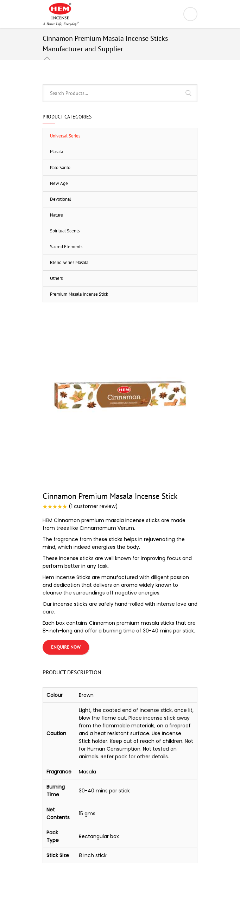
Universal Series (65, 136)
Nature (56, 215)
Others (56, 278)
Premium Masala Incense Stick (79, 294)
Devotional (60, 199)
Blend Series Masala (69, 262)
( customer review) (93, 506)
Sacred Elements (66, 247)
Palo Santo (60, 168)
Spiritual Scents (65, 231)
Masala (56, 152)
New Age (59, 183)
